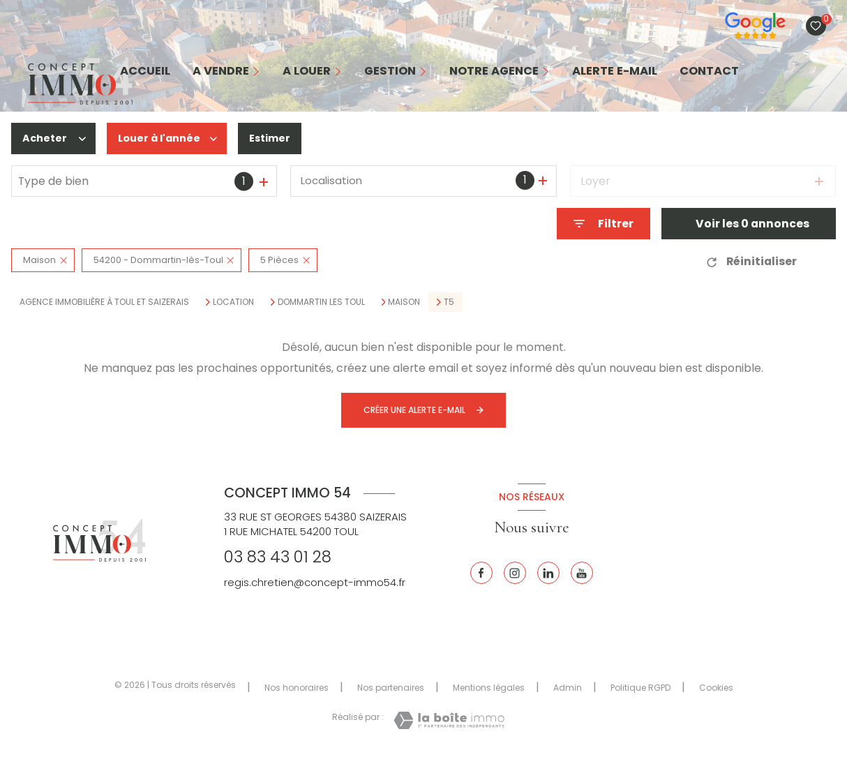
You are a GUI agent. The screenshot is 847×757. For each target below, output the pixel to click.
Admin (567, 688)
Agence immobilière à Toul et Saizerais (104, 302)
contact (709, 71)
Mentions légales (489, 688)
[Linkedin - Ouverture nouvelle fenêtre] (548, 573)
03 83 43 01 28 (277, 557)
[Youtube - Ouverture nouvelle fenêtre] (582, 573)
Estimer (280, 138)
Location (233, 302)
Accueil (145, 71)
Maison (404, 302)
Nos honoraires (296, 688)
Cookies (716, 688)
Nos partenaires (390, 688)
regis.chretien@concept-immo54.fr (314, 582)
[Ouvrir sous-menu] (260, 71)
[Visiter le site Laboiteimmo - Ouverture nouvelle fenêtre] (449, 720)
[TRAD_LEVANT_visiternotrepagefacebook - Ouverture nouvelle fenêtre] (481, 573)
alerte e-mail (614, 71)
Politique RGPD (640, 688)
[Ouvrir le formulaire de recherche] (603, 223)
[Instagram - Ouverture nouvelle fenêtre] (515, 573)
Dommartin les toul (321, 302)
